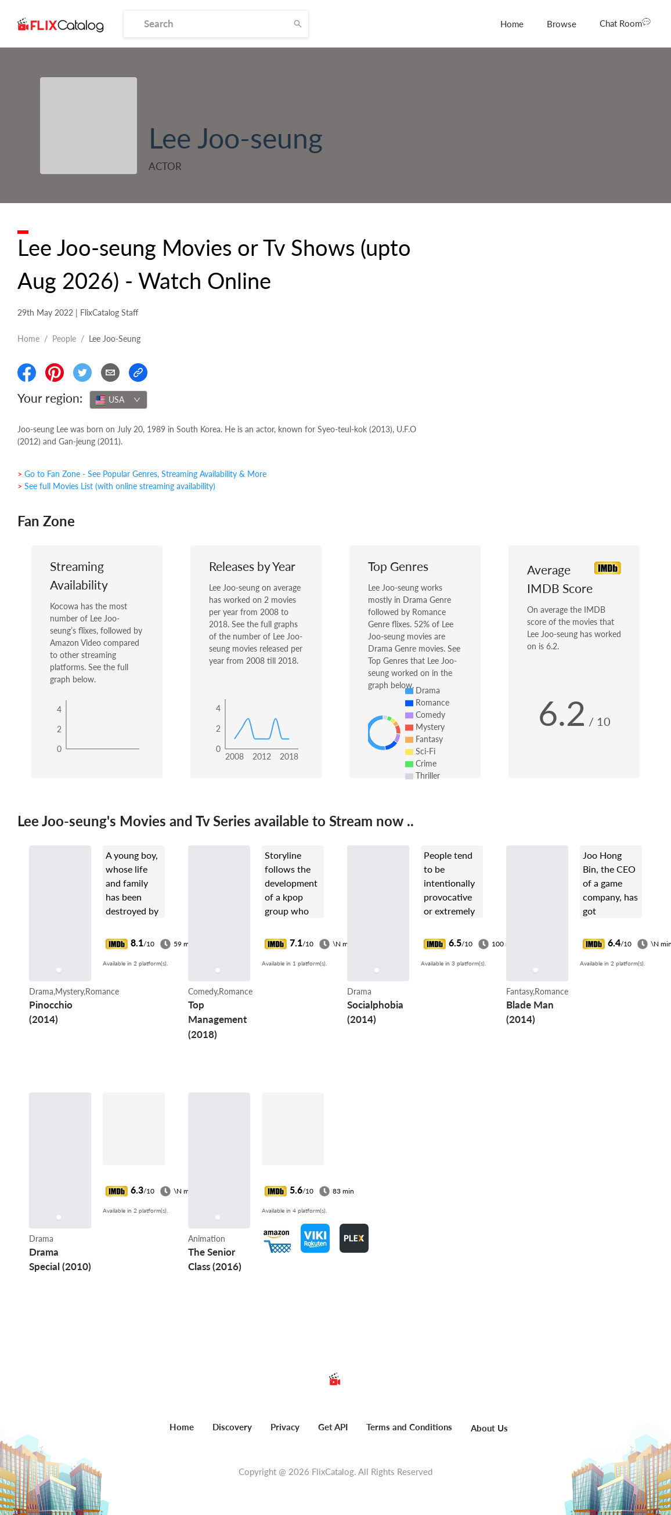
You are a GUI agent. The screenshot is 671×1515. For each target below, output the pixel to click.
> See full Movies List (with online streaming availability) (116, 486)
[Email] (110, 372)
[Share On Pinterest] (54, 372)
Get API (333, 1427)
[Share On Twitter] (82, 372)
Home (512, 24)
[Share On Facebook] (26, 372)
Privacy (285, 1427)
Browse (561, 24)
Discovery (232, 1427)
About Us (489, 1428)
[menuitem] (512, 24)
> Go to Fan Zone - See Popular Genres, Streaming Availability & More (141, 474)
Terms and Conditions (409, 1427)
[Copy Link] (138, 372)
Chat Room (625, 22)
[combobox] (118, 399)
